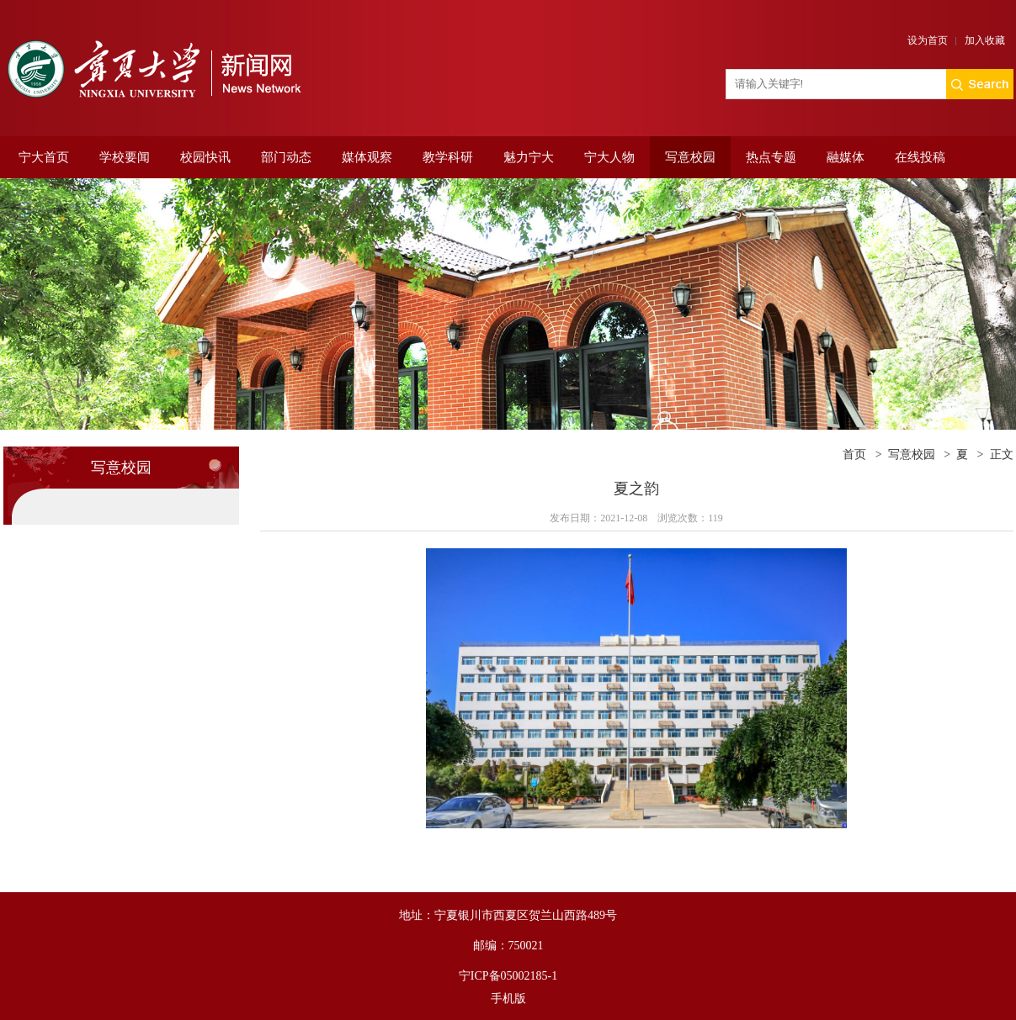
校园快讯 (205, 157)
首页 (854, 454)
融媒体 (845, 157)
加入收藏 (985, 40)
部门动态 (286, 157)
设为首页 (927, 40)
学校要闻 (124, 157)
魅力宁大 (528, 157)
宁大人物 (609, 157)
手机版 (508, 998)
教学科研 (448, 157)
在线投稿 (920, 157)
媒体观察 (367, 157)
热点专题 (771, 157)
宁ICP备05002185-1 (508, 976)
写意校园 (690, 157)
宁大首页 (44, 157)
